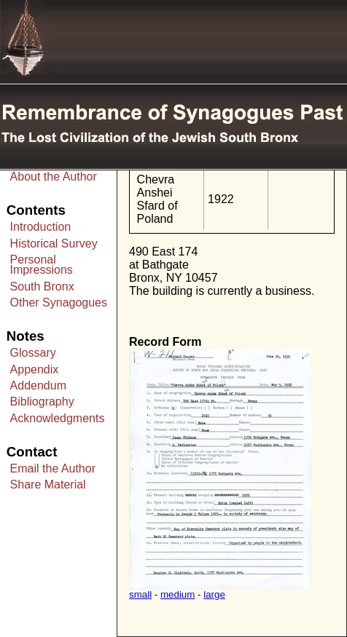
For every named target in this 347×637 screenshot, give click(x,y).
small (140, 594)
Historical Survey (54, 243)
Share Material (48, 484)
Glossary (33, 353)
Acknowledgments (57, 418)
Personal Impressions (41, 264)
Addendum (38, 385)
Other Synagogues (58, 302)
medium (177, 594)
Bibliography (42, 401)
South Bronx (42, 286)
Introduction (40, 227)
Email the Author (52, 468)
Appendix (34, 369)
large (214, 594)
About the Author (53, 176)
